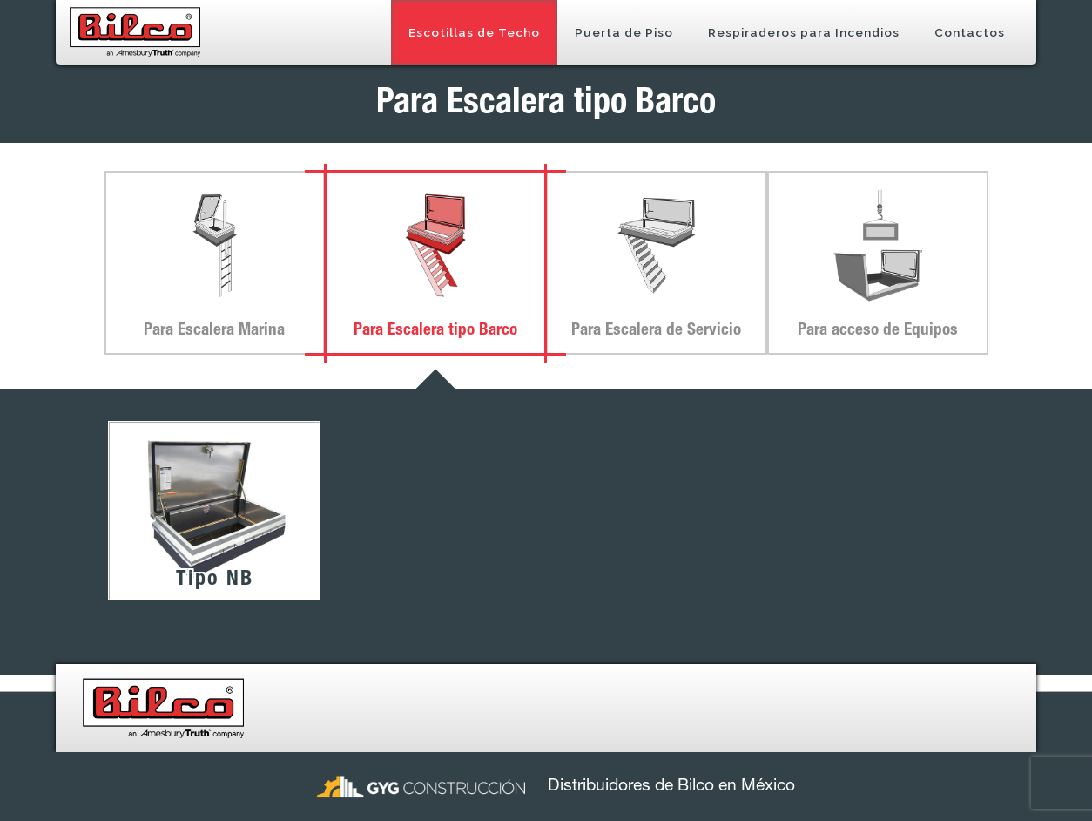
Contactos (969, 32)
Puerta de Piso (624, 32)
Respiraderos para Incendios (804, 32)
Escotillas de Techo (474, 32)
